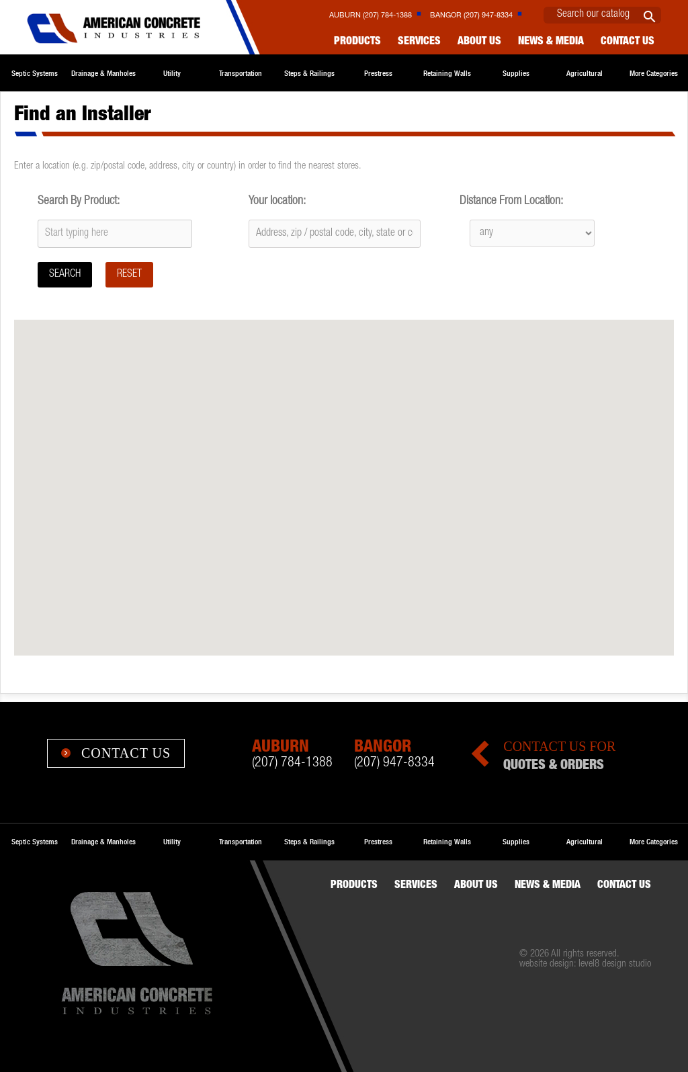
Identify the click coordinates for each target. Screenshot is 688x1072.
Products (357, 42)
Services (419, 42)
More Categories (654, 73)
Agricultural (584, 73)
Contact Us (116, 753)
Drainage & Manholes (103, 73)
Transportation (240, 73)
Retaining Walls (447, 73)
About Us (479, 42)
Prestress (378, 73)
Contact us (627, 42)
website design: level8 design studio (585, 964)
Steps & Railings (309, 73)
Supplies (516, 73)
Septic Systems (34, 73)
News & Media (551, 42)
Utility (172, 73)
